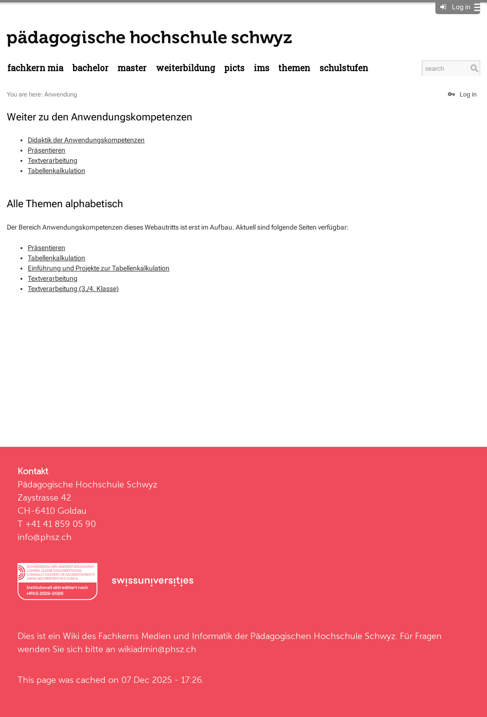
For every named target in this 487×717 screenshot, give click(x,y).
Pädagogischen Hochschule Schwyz (322, 636)
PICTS (234, 68)
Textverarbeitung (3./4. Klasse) (73, 288)
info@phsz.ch (45, 537)
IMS (261, 68)
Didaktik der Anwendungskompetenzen (86, 140)
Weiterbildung (185, 68)
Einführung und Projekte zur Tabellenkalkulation (98, 268)
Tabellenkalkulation (56, 170)
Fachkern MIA (35, 68)
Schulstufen (343, 68)
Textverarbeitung (52, 160)
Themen (294, 68)
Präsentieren (46, 150)
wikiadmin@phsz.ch (157, 649)
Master (132, 68)
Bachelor (91, 68)
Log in (461, 7)
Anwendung (60, 94)
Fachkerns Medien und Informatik (165, 636)
